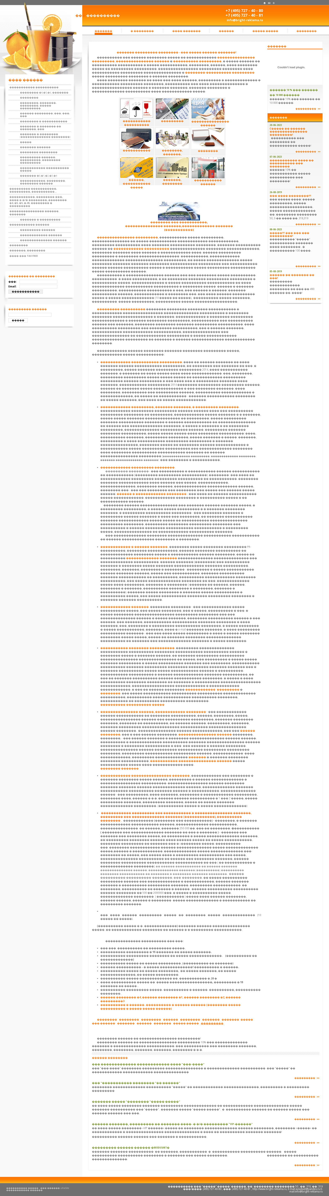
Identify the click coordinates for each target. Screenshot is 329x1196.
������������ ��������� (212, 689)
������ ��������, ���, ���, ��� (45, 115)
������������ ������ (41, 235)
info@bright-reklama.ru (245, 20)
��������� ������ (37, 229)
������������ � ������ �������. (134, 547)
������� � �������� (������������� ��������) (45, 135)
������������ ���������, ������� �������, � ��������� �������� (169, 407)
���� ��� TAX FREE (23, 255)
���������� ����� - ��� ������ (33, 1188)
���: (12, 281)
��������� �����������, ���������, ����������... (33, 190)
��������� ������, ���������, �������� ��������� (40, 160)
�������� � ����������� (43, 121)
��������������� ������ (205, 734)
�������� (29, 97)
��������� (210, 61)
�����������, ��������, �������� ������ (43, 182)
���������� (185, 61)
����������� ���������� (34, 87)
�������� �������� (38, 152)
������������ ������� (124, 607)
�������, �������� (27, 250)
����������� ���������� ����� (44, 169)
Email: (12, 286)
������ (161, 61)
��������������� (135, 61)
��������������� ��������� (127, 237)
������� (197, 757)
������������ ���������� (141, 248)
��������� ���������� (121, 309)
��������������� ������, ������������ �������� (153, 712)
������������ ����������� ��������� (141, 362)
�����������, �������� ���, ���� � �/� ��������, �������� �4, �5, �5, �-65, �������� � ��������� (38, 201)
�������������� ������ (43, 240)
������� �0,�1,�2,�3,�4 (38, 175)
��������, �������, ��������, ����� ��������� (38, 105)
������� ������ (35, 147)
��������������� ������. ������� (34, 213)
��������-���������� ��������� (220, 72)
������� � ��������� (40, 219)
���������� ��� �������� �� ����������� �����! (290, 141)
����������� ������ (29, 224)
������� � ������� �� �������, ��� (40, 128)
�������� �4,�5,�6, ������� (44, 92)
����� (25, 142)
